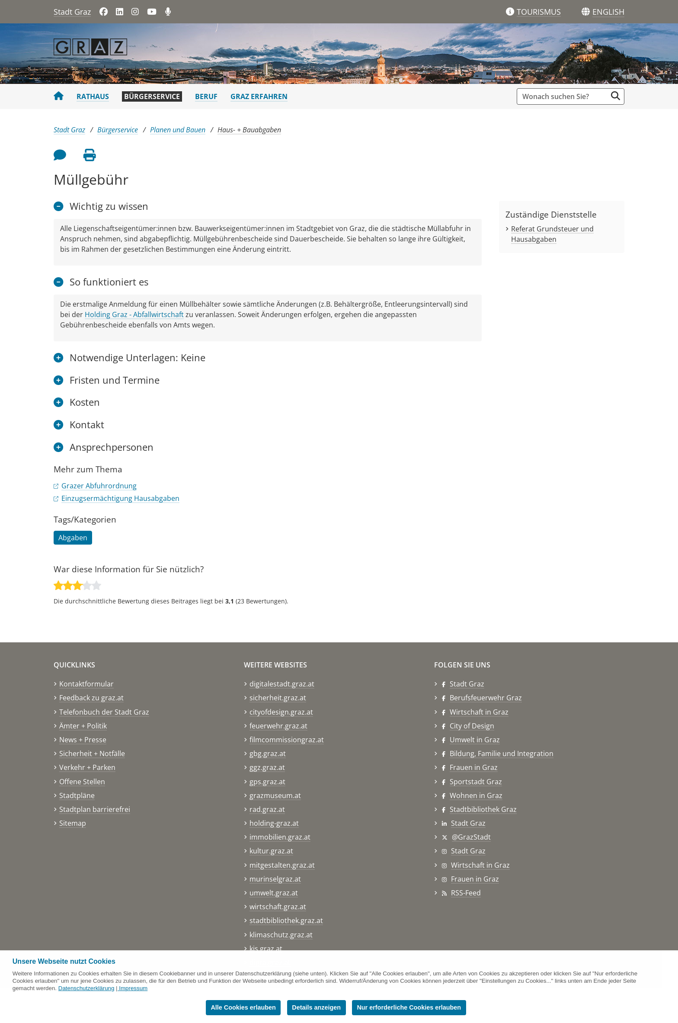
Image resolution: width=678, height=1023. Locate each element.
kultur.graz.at (271, 851)
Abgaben (72, 537)
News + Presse (82, 739)
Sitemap (72, 823)
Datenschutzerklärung (86, 988)
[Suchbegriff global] (564, 96)
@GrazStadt (471, 837)
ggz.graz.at (267, 767)
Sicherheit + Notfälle (92, 753)
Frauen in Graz (474, 767)
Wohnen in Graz (476, 795)
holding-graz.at (274, 823)
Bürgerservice (152, 96)
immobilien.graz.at (279, 837)
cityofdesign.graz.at (281, 712)
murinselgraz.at (275, 879)
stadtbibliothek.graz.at (286, 920)
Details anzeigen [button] (316, 1007)
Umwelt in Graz (475, 739)
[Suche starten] (615, 95)
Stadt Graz (72, 11)
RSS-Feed (466, 893)
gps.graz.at (267, 781)
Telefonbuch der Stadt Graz (104, 712)
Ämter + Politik (83, 726)
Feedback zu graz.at (91, 697)
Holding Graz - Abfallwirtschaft (134, 314)
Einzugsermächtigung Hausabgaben (120, 498)
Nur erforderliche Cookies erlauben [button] (409, 1007)
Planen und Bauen (177, 130)
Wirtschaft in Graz (479, 712)
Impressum (133, 988)
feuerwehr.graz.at (278, 726)
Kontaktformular (86, 684)
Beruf (206, 96)
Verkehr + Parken (87, 767)
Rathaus (93, 96)
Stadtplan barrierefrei (94, 809)
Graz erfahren (259, 96)
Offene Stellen (82, 781)
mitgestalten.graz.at (282, 865)
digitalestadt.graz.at (281, 684)
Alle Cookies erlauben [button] (243, 1007)
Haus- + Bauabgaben (249, 130)
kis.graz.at (265, 948)
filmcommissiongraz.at (286, 739)
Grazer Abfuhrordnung (99, 486)
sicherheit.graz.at (277, 697)
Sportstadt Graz (476, 781)
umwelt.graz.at (273, 893)
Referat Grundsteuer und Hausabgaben (552, 234)
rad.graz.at (267, 809)
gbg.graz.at (267, 753)
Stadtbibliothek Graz (483, 809)
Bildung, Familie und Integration (501, 753)
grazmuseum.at (275, 795)
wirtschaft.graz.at (277, 906)
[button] (608, 12)
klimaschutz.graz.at (281, 935)
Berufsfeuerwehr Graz (486, 697)
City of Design (472, 726)
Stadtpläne (77, 795)
